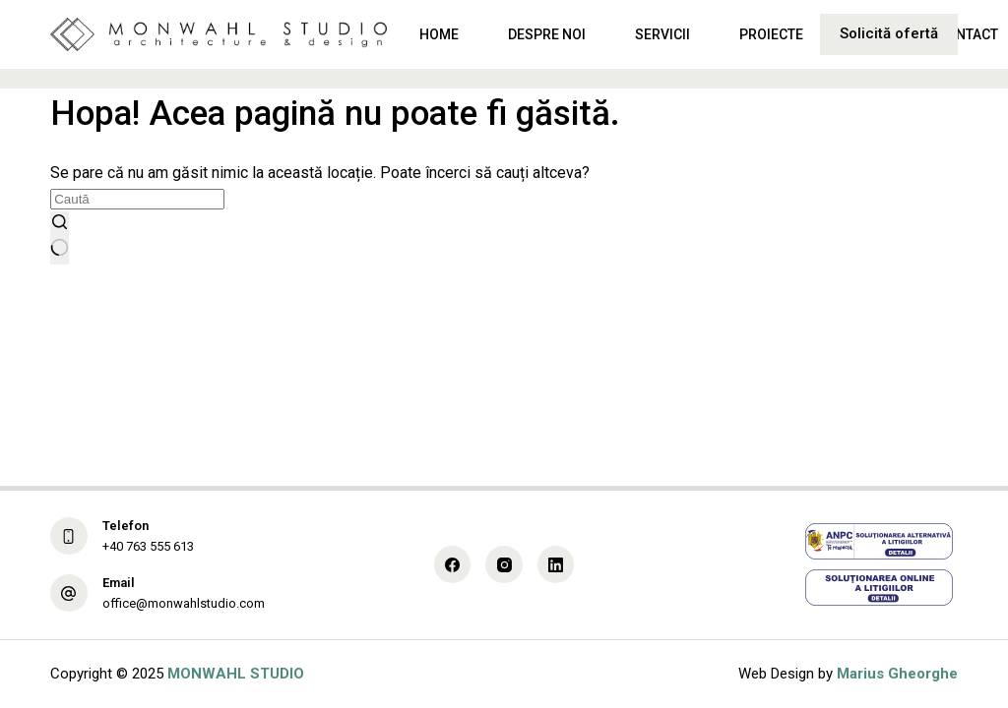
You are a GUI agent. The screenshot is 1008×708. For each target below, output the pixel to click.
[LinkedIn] (556, 564)
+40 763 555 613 (148, 546)
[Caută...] (137, 199)
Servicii (662, 34)
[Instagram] (504, 564)
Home (439, 34)
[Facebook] (453, 564)
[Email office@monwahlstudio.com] (69, 593)
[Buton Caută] (59, 238)
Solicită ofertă (889, 33)
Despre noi (547, 34)
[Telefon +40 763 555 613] (69, 536)
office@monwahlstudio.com (183, 603)
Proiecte (771, 34)
